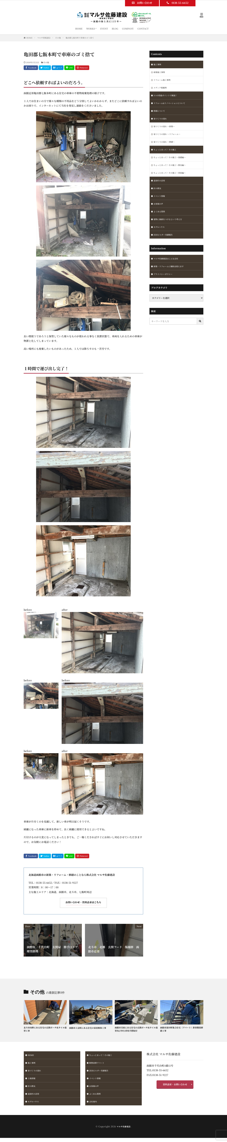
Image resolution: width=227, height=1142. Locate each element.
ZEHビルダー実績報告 (165, 245)
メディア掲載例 (161, 89)
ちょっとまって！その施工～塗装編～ (172, 179)
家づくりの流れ (161, 122)
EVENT (104, 28)
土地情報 (32, 1080)
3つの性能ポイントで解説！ (167, 97)
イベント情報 (160, 204)
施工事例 (158, 64)
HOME (78, 28)
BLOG (115, 28)
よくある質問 (160, 220)
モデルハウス (160, 237)
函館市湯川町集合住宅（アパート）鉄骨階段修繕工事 (181, 1029)
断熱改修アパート (98, 1064)
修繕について (160, 113)
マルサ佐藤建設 (124, 1130)
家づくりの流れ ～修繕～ (166, 146)
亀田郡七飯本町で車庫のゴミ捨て (80, 37)
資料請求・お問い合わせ (175, 1085)
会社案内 (93, 1105)
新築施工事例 (160, 72)
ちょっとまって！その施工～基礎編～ (172, 163)
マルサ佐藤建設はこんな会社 (168, 269)
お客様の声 (159, 212)
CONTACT (143, 28)
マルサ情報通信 (43, 37)
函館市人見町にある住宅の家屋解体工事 (90, 1027)
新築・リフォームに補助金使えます (171, 277)
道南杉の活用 (160, 187)
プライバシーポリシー (165, 286)
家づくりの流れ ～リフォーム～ (169, 138)
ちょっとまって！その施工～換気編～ (172, 171)
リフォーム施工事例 (163, 81)
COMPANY (128, 28)
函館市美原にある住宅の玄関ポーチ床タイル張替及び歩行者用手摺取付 (136, 1029)
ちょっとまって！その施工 (167, 155)
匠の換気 (158, 196)
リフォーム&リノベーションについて (172, 105)
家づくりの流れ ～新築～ (166, 130)
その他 (58, 37)
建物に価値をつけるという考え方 (170, 228)
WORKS (90, 28)
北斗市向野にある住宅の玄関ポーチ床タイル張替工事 (45, 1029)
